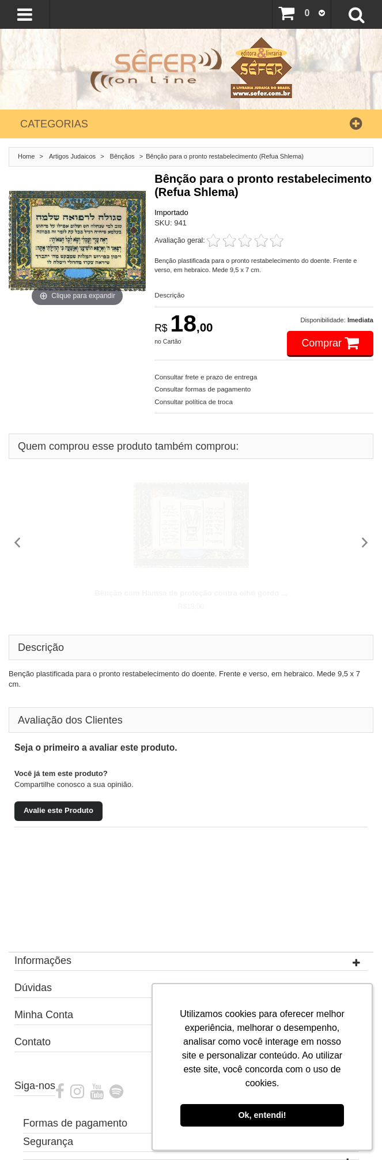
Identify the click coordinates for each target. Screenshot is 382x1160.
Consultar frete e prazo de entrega (205, 377)
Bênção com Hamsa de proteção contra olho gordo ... (191, 593)
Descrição (169, 295)
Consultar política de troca (193, 401)
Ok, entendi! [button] (262, 1115)
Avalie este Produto (58, 810)
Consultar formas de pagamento (202, 389)
